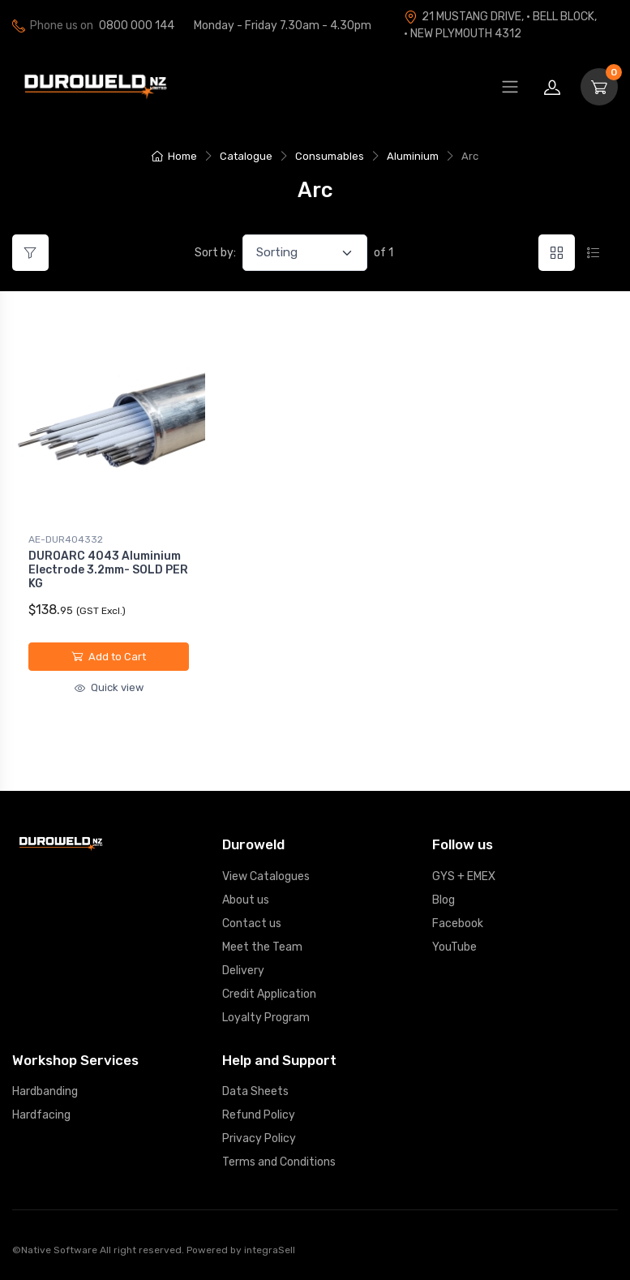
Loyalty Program (266, 1017)
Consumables (329, 156)
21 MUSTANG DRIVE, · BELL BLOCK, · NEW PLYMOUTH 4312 (500, 25)
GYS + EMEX (463, 876)
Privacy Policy (259, 1138)
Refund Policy (258, 1115)
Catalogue (246, 156)
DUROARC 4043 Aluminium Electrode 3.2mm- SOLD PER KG (108, 570)
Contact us (251, 923)
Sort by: (215, 253)
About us (245, 900)
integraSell (269, 1250)
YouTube (454, 947)
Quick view (109, 687)
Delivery (243, 970)
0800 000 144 (136, 25)
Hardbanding (45, 1091)
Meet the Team (262, 947)
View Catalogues (266, 876)
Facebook (457, 923)
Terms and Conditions (279, 1162)
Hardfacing (41, 1115)
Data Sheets (255, 1091)
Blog (443, 900)
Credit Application (269, 994)
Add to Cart (108, 657)
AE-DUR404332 (65, 539)
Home (174, 156)
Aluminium (413, 156)
